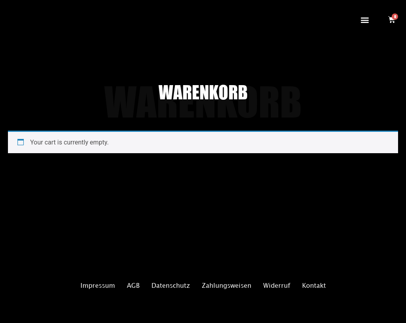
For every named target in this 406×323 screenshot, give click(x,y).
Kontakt (314, 286)
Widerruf (276, 286)
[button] (364, 19)
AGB (133, 286)
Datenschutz (170, 286)
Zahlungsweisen (226, 286)
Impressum (97, 286)
